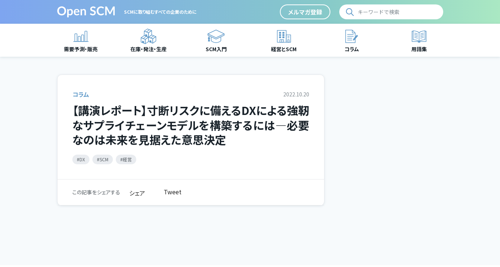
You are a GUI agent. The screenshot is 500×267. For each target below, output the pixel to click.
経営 (127, 159)
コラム (80, 94)
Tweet (173, 191)
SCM (103, 159)
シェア (137, 192)
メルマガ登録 (305, 11)
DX (82, 159)
